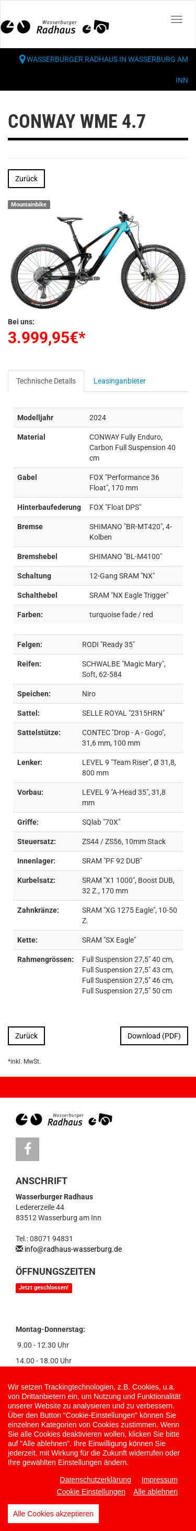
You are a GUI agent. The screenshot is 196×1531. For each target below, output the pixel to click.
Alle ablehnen (155, 1492)
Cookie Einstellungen (91, 1492)
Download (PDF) (154, 1036)
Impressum (160, 1479)
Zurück (26, 178)
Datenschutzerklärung (95, 1479)
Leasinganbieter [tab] (120, 381)
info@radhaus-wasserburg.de (73, 1249)
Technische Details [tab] (46, 381)
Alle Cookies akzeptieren (53, 1514)
